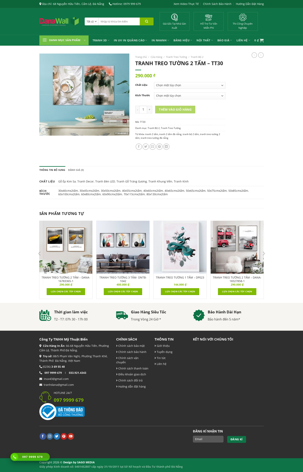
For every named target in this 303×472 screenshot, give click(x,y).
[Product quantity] (143, 109)
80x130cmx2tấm (157, 194)
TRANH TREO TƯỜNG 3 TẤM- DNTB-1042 (123, 279)
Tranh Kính (181, 181)
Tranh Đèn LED (105, 181)
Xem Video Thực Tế (186, 4)
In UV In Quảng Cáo (130, 40)
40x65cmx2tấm (174, 191)
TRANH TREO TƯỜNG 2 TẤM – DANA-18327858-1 (237, 279)
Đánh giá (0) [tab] (76, 170)
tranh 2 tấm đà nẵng (170, 134)
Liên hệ (161, 364)
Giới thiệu (163, 346)
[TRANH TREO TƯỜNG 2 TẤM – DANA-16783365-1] (65, 247)
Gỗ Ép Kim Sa (67, 181)
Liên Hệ (243, 40)
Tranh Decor (85, 181)
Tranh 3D (101, 40)
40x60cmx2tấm (153, 191)
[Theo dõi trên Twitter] (57, 436)
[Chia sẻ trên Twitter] (146, 146)
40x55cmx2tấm (132, 191)
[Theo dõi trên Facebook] (43, 436)
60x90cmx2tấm (112, 194)
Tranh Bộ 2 (197, 57)
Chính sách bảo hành (132, 352)
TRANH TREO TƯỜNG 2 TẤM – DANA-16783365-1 (66, 279)
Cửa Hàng (156, 57)
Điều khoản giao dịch (131, 374)
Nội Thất (204, 40)
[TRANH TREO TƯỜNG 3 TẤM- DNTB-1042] (122, 247)
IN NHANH (160, 40)
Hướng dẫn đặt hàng (132, 386)
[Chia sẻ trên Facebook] (139, 146)
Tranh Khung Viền (160, 181)
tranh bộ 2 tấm (191, 134)
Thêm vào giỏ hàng (175, 109)
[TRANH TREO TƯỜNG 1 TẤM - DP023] (180, 247)
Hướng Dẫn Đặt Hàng (250, 4)
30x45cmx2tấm (89, 191)
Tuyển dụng (164, 352)
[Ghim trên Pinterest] (159, 146)
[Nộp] (147, 21)
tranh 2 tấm (151, 134)
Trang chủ (141, 57)
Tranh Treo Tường (176, 57)
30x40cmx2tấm (68, 191)
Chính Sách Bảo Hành (217, 4)
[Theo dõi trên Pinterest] (64, 436)
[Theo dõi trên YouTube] (71, 436)
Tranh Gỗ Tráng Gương (132, 181)
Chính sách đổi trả (130, 380)
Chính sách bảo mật (131, 346)
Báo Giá (224, 40)
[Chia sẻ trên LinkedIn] (166, 146)
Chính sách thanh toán (133, 368)
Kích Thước (142, 95)
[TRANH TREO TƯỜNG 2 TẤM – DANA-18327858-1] (237, 247)
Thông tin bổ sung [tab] (52, 170)
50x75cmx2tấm (217, 191)
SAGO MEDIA (86, 462)
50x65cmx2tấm (196, 191)
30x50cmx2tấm (110, 191)
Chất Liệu (141, 85)
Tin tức (161, 358)
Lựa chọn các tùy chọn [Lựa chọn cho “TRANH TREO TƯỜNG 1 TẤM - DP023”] (180, 291)
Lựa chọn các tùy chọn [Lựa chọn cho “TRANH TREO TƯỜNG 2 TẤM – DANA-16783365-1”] (66, 291)
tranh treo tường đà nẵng (154, 138)
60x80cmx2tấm (91, 194)
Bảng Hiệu (182, 40)
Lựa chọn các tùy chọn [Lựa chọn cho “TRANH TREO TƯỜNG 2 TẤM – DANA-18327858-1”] (237, 291)
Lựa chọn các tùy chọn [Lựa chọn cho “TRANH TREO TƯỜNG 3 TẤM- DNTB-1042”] (123, 291)
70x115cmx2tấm (134, 194)
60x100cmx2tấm (69, 194)
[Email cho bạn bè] (152, 146)
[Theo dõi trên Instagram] (50, 436)
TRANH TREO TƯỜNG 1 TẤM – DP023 (180, 277)
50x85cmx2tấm (238, 191)
